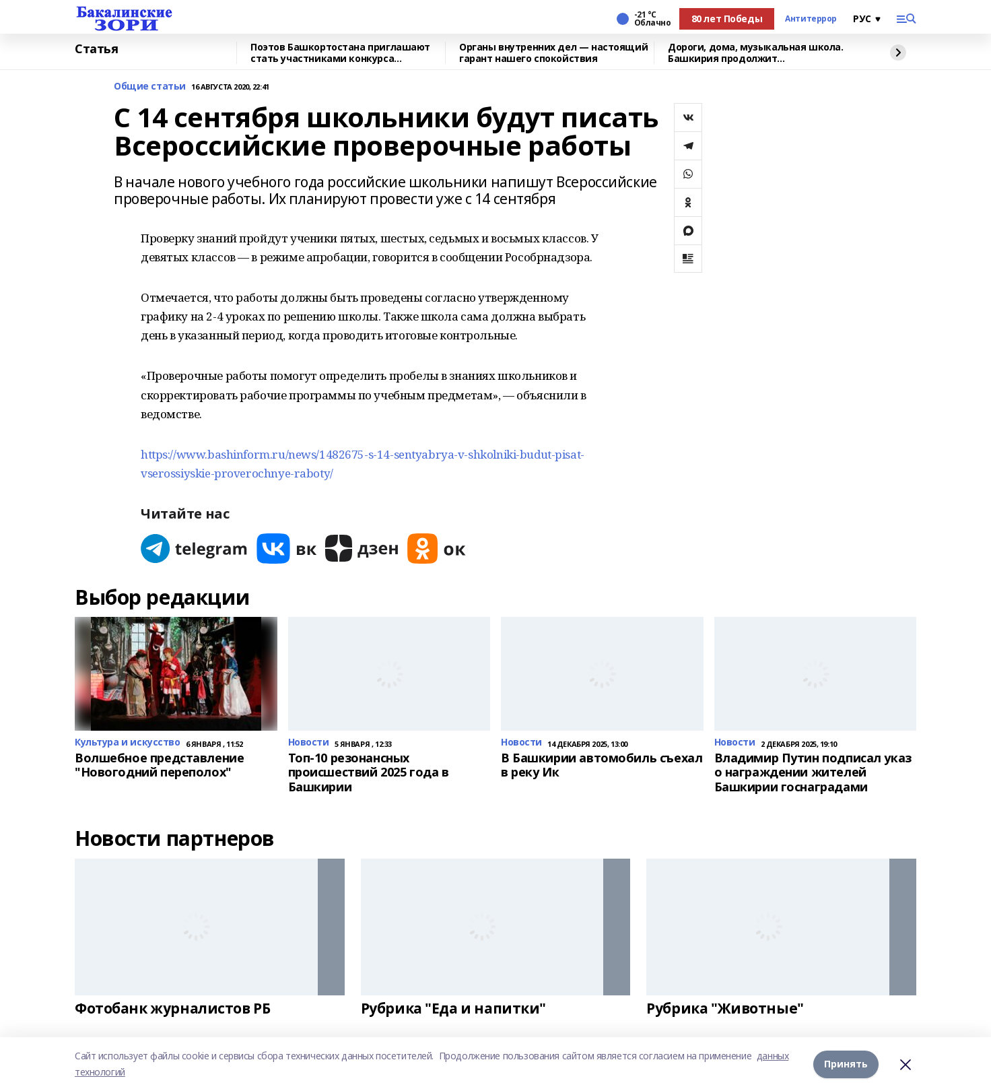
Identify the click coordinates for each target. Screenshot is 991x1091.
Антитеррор (811, 19)
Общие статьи (150, 86)
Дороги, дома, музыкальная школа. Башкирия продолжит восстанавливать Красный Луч (756, 53)
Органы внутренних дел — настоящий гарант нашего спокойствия (553, 53)
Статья (96, 49)
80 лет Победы (727, 18)
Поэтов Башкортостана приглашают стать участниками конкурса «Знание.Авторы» (340, 53)
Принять (846, 1063)
